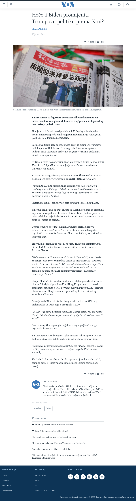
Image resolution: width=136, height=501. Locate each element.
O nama (5, 476)
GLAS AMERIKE (39, 29)
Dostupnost (7, 491)
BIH (36, 486)
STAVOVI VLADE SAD (44, 491)
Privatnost (6, 486)
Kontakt (5, 481)
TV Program (40, 476)
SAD (37, 481)
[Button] (89, 42)
